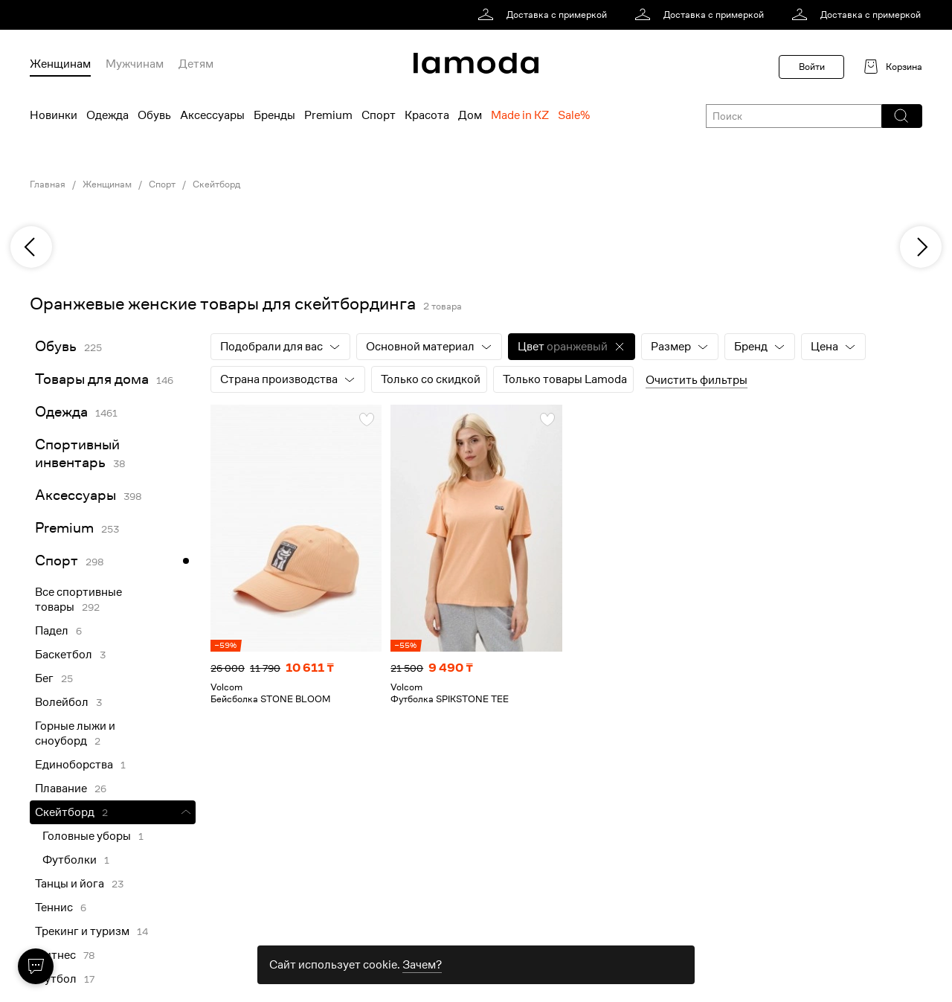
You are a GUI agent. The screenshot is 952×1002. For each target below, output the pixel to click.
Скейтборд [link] (216, 184)
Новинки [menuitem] (53, 115)
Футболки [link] (69, 859)
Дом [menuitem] (470, 115)
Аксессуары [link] (75, 495)
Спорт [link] (162, 184)
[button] (901, 116)
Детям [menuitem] (195, 64)
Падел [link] (51, 630)
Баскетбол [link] (63, 654)
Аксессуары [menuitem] (212, 115)
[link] (544, 15)
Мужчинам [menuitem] (135, 64)
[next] (921, 247)
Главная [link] (47, 184)
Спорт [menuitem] (378, 115)
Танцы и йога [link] (69, 883)
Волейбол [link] (62, 702)
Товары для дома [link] (92, 379)
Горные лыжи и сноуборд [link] (75, 733)
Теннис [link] (54, 907)
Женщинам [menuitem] (60, 64)
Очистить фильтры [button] (696, 380)
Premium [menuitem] (328, 115)
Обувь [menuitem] (154, 115)
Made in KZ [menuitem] (520, 115)
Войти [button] (812, 66)
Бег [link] (44, 678)
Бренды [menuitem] (274, 115)
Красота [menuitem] (427, 115)
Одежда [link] (61, 411)
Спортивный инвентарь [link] (77, 453)
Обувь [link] (56, 346)
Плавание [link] (61, 788)
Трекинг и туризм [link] (82, 931)
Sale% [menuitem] (574, 115)
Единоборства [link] (74, 764)
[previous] (31, 247)
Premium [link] (64, 527)
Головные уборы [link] (86, 836)
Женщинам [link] (107, 184)
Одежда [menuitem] (107, 115)
